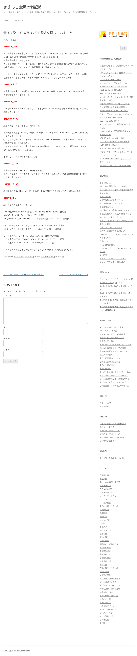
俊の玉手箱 (104, 406)
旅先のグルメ (105, 602)
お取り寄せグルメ (107, 606)
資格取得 (103, 513)
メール (6, 338)
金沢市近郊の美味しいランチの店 (114, 375)
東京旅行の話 (105, 551)
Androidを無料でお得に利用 (111, 327)
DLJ (116, 282)
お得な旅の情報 (106, 592)
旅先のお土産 (105, 599)
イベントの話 (105, 530)
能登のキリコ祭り (107, 355)
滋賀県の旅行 (105, 547)
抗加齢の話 (104, 509)
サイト (6, 349)
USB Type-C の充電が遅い (110, 121)
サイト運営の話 (106, 492)
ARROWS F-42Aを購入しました (112, 93)
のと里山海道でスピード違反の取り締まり (23, 274)
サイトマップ (19, 20)
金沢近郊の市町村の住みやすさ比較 (115, 385)
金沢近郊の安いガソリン (110, 585)
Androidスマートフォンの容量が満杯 (115, 165)
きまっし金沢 (105, 403)
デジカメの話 (105, 502)
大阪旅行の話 (105, 554)
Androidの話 (19, 256)
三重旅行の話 (105, 485)
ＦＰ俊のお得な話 (107, 489)
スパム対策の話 (106, 616)
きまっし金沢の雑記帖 (22, 6)
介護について (105, 241)
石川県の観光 (105, 475)
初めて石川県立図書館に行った (113, 231)
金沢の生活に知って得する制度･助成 (115, 372)
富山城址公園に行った (109, 207)
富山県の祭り (105, 575)
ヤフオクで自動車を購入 (110, 578)
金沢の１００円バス (108, 609)
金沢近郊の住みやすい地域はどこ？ (115, 379)
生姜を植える (105, 182)
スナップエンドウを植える (111, 227)
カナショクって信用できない (73, 274)
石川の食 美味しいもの (110, 430)
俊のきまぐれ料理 (107, 427)
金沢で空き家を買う (108, 441)
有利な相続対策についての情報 (113, 348)
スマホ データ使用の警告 (110, 79)
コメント (7, 295)
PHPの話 (103, 516)
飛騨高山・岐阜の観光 (109, 544)
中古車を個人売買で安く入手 (112, 337)
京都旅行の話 (105, 558)
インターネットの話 (108, 496)
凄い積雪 (103, 255)
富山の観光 (104, 540)
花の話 (102, 523)
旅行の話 (103, 564)
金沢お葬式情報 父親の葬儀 (112, 437)
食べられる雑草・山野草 (110, 482)
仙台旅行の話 (105, 561)
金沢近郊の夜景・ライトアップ (113, 382)
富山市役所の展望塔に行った (112, 200)
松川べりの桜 (105, 196)
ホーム (6, 20)
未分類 (102, 623)
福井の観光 (104, 537)
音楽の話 (29, 256)
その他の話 (104, 619)
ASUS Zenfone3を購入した (111, 90)
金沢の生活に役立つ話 (109, 506)
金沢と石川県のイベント (110, 358)
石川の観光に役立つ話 (109, 568)
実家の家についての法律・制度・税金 (115, 344)
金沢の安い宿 (105, 368)
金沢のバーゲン (106, 613)
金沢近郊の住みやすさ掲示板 (112, 458)
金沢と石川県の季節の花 (110, 361)
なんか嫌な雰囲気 (107, 244)
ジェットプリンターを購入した (113, 262)
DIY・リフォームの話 (108, 330)
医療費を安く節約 (107, 341)
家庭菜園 (103, 478)
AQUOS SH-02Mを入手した (112, 148)
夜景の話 (103, 527)
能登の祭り (104, 571)
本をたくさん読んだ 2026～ (113, 258)
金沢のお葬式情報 (107, 365)
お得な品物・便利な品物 (110, 588)
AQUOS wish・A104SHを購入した (114, 138)
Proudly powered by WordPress (16, 651)
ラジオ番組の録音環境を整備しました (115, 107)
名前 (5, 327)
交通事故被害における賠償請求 (113, 423)
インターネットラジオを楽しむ (113, 334)
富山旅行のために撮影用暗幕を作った (115, 213)
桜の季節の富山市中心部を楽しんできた (116, 210)
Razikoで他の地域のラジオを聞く (114, 110)
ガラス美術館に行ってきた (111, 203)
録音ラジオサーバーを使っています (115, 103)
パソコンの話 (105, 499)
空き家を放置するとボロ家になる (114, 351)
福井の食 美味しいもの (110, 434)
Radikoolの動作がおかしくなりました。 (116, 186)
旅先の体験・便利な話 (109, 595)
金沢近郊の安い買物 (108, 582)
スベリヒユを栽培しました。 (112, 217)
